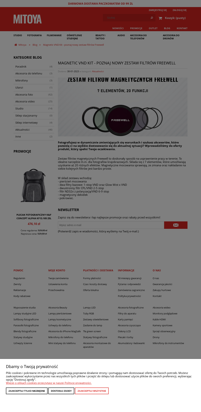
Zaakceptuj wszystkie (92, 391)
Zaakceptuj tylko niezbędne (27, 391)
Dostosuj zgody (61, 391)
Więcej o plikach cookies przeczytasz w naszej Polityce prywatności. (49, 383)
